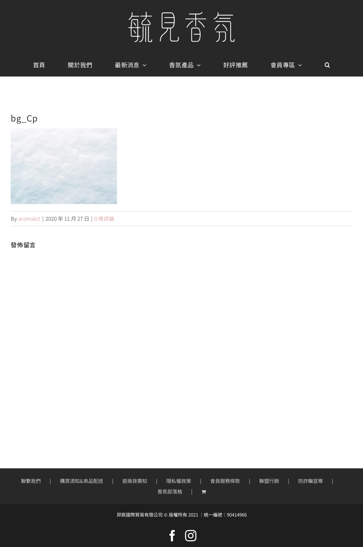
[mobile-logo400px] (181, 14)
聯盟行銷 (269, 480)
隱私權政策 (178, 480)
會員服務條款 (225, 480)
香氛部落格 (169, 491)
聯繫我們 (31, 480)
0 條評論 (104, 218)
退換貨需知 (134, 480)
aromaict (29, 218)
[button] (327, 65)
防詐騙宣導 (310, 480)
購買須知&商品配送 (81, 480)
